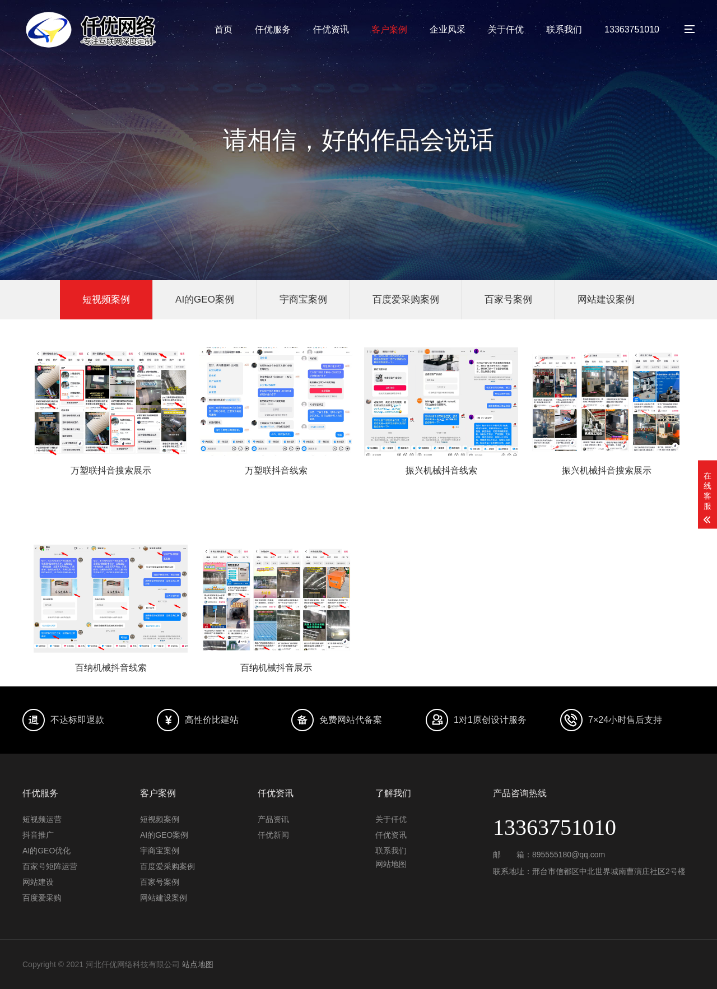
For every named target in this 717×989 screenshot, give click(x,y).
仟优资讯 (331, 29)
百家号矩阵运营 (49, 866)
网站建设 (38, 881)
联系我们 (564, 29)
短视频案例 (106, 299)
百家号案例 (508, 299)
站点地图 (197, 964)
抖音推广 (38, 834)
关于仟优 (506, 29)
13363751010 (631, 29)
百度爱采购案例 (406, 299)
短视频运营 (42, 819)
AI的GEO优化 (46, 850)
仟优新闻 (273, 834)
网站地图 (391, 864)
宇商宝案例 (303, 299)
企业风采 (447, 29)
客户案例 (389, 29)
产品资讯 (273, 819)
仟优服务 (273, 29)
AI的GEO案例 (204, 299)
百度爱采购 (42, 897)
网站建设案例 (606, 299)
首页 (223, 29)
